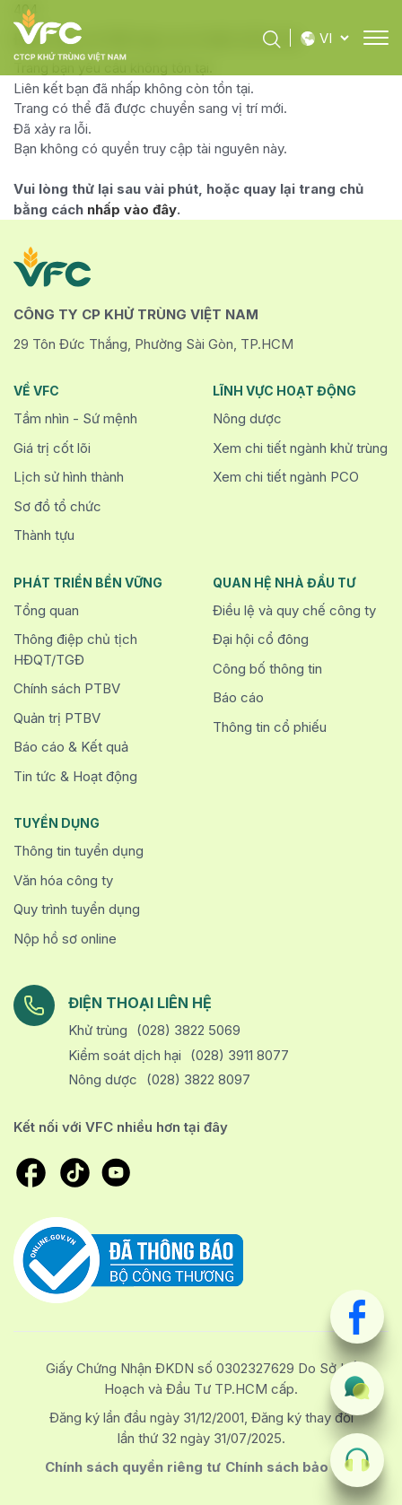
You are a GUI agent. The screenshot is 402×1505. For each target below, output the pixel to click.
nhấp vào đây (132, 209)
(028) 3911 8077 (239, 1055)
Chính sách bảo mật (291, 1466)
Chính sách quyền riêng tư (133, 1466)
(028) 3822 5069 (188, 1030)
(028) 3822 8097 (198, 1079)
